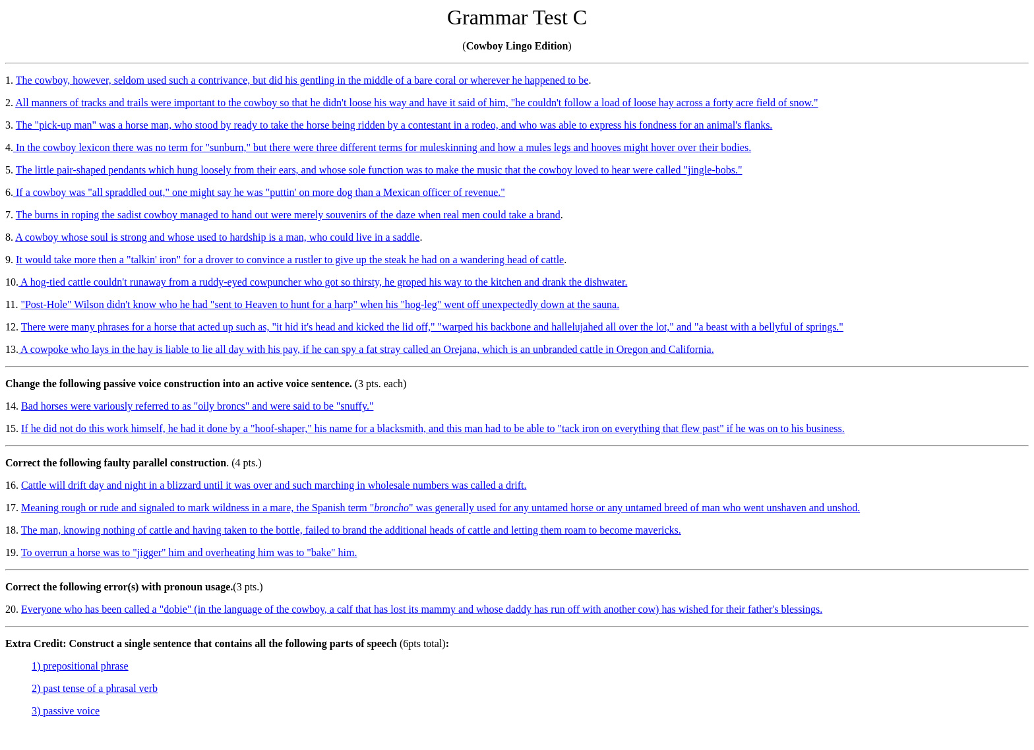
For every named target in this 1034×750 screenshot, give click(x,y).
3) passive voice (66, 710)
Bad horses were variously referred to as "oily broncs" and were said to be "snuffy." (197, 406)
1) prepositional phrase (80, 666)
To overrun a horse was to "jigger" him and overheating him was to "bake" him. (189, 552)
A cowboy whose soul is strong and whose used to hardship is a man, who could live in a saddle (217, 237)
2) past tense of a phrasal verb (95, 688)
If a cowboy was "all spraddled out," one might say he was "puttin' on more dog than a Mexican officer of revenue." (259, 192)
